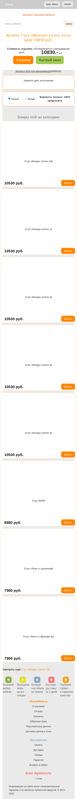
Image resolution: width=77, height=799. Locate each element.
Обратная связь (38, 721)
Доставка (38, 750)
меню (68, 4)
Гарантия (38, 760)
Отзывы (38, 711)
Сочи (9, 4)
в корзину (23, 60)
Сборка (39, 755)
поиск (69, 23)
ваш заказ (52, 4)
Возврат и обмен (39, 765)
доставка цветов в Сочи (38, 731)
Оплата (39, 745)
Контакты (38, 716)
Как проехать (38, 773)
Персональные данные (38, 726)
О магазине (38, 706)
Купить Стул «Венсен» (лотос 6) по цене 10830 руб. (38, 37)
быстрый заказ (50, 60)
